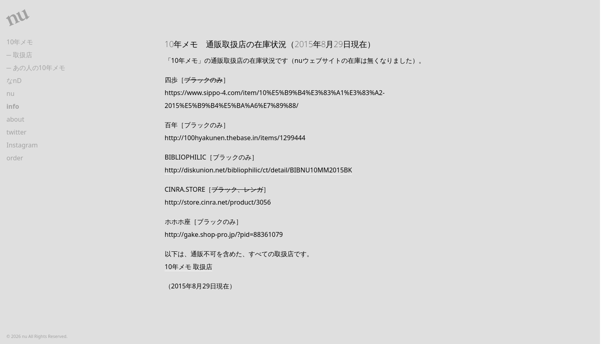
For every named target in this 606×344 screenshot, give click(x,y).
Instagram (22, 145)
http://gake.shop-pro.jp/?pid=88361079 (224, 234)
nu (10, 93)
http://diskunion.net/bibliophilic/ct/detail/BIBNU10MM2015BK (258, 170)
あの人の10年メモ (39, 67)
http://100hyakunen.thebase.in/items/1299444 (235, 137)
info (12, 106)
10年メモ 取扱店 (188, 266)
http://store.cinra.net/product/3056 (218, 202)
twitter (16, 132)
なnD (14, 80)
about (15, 119)
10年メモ (19, 41)
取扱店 (22, 54)
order (14, 157)
